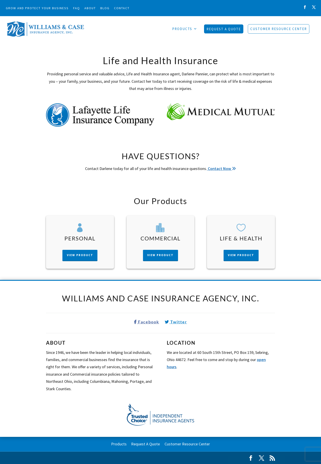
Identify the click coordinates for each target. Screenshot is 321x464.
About (90, 8)
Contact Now (221, 168)
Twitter (176, 321)
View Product (80, 255)
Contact (122, 8)
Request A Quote (224, 29)
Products (184, 28)
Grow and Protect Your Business (37, 8)
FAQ (76, 8)
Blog (105, 8)
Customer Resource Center (278, 29)
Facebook (146, 321)
